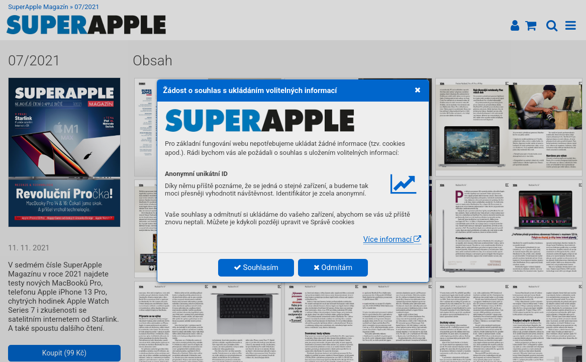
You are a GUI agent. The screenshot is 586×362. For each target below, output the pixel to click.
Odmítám (333, 267)
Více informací (392, 239)
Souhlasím (256, 267)
